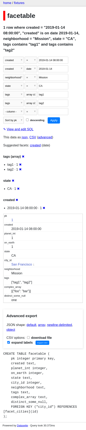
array (41, 325)
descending (35, 120)
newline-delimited (59, 325)
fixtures (19, 3)
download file (39, 337)
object (10, 329)
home (7, 3)
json (25, 137)
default (31, 325)
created (35, 145)
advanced (45, 137)
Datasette (22, 425)
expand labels (20, 342)
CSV (32, 137)
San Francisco (21, 264)
